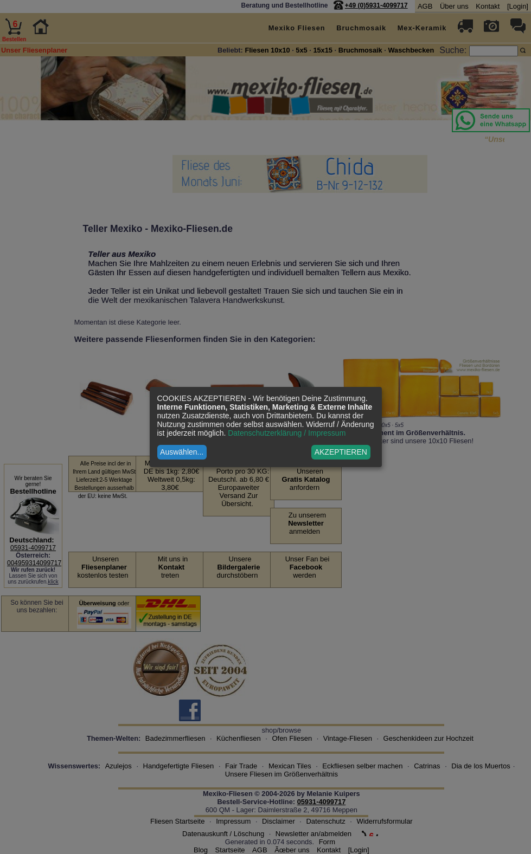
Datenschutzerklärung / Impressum (287, 433)
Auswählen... (181, 452)
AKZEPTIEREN (341, 452)
